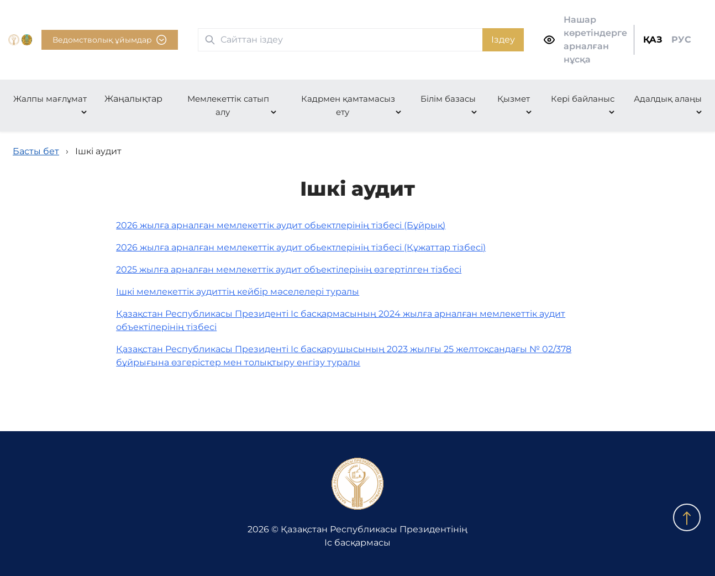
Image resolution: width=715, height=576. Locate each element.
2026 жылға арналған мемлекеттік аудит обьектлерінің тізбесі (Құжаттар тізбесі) (301, 247)
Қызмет (513, 98)
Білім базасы (448, 98)
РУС (681, 39)
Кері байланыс (582, 98)
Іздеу (503, 39)
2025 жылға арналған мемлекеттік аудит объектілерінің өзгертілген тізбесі (288, 269)
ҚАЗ (653, 39)
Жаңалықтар (133, 98)
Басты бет (36, 151)
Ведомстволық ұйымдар (109, 40)
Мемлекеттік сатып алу (228, 105)
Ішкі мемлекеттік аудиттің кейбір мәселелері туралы (237, 291)
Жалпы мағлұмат (50, 98)
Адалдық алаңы (668, 98)
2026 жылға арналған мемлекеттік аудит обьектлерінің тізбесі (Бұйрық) (280, 225)
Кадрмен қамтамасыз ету (348, 105)
